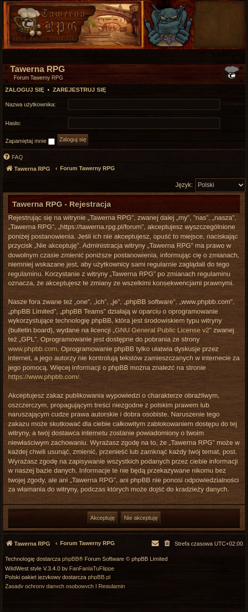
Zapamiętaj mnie (30, 141)
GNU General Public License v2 (162, 330)
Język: (184, 184)
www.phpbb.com (32, 349)
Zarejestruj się (79, 90)
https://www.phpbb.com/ (43, 376)
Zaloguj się (24, 90)
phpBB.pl (99, 577)
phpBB (70, 559)
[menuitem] (224, 57)
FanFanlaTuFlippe (92, 568)
